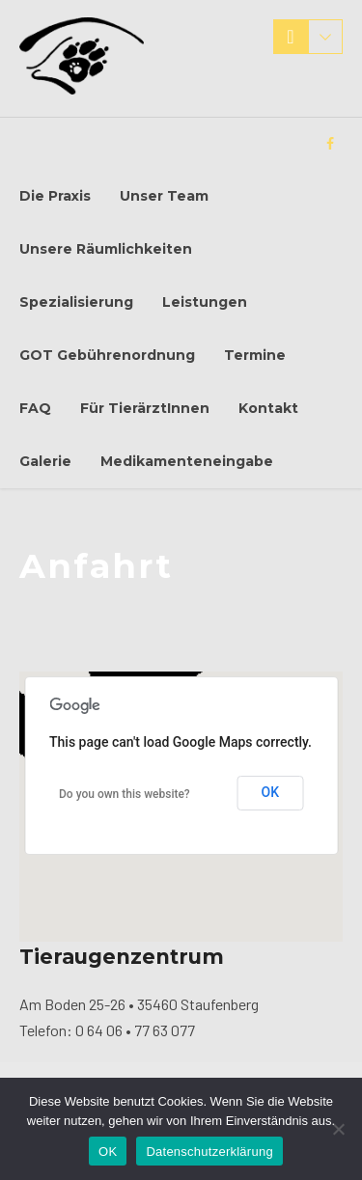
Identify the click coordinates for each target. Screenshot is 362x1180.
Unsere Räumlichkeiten (105, 249)
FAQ (35, 408)
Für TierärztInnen (144, 408)
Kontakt (268, 408)
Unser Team (164, 196)
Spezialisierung (76, 302)
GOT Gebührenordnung (107, 355)
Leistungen (204, 302)
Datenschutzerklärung (209, 1151)
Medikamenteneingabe (186, 461)
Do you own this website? (124, 794)
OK (271, 792)
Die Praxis (55, 196)
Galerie (45, 461)
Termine (255, 355)
